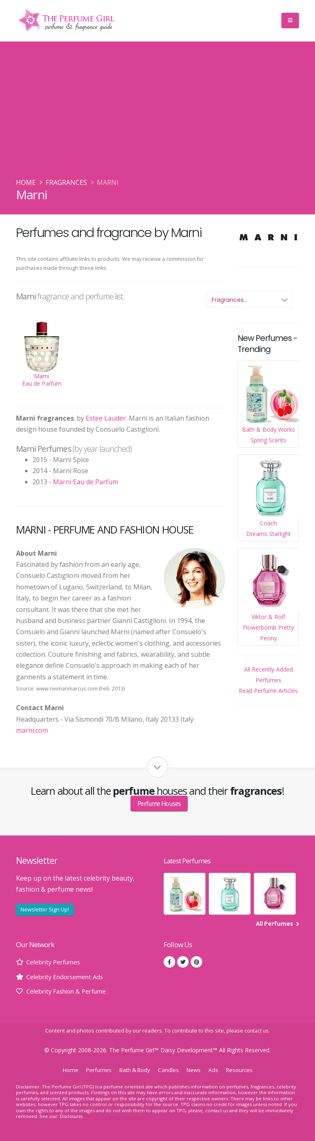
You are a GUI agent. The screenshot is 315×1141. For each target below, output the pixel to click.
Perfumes (95, 1070)
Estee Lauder (106, 418)
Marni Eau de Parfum (85, 481)
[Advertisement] (157, 115)
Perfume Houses (159, 803)
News (195, 1070)
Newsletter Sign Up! (45, 909)
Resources (243, 1070)
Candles (169, 1070)
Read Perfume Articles (268, 691)
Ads (216, 1070)
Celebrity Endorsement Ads (68, 976)
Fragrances (66, 182)
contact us (256, 1030)
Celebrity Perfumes (55, 961)
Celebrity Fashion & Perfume (70, 991)
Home (26, 182)
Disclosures (72, 1116)
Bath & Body (133, 1070)
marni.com (32, 730)
